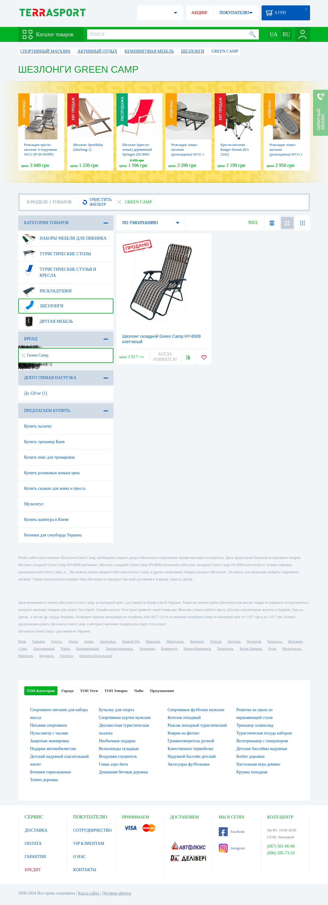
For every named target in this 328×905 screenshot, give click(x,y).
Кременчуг (169, 649)
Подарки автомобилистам (53, 748)
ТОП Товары (115, 690)
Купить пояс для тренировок (49, 457)
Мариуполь (175, 641)
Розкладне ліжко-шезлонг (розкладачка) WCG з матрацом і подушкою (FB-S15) (286, 154)
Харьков (38, 641)
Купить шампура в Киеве (46, 519)
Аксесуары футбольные (189, 764)
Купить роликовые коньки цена (52, 473)
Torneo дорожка (44, 780)
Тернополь (225, 649)
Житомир (295, 641)
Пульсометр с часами (49, 733)
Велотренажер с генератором (262, 741)
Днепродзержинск (119, 649)
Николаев (153, 641)
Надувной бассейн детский (192, 756)
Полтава (234, 641)
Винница (197, 641)
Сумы (22, 649)
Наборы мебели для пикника (64, 238)
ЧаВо (138, 690)
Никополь (25, 656)
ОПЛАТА (33, 843)
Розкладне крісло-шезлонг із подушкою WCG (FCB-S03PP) (40, 149)
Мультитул (33, 504)
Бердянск (47, 656)
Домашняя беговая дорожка (123, 772)
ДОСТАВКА (36, 830)
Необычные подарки (117, 741)
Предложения (162, 690)
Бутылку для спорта (116, 710)
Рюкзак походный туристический (197, 725)
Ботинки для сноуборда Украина (53, 535)
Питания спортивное (48, 725)
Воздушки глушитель (118, 756)
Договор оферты (116, 893)
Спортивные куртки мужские (125, 717)
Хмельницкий (43, 649)
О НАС (79, 856)
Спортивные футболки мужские (196, 710)
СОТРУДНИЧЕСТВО (92, 830)
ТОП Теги (89, 690)
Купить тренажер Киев (44, 441)
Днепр (73, 641)
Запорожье (108, 641)
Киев (22, 641)
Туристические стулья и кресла (59, 270)
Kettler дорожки (250, 756)
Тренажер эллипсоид (255, 725)
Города (67, 690)
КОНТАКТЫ (84, 870)
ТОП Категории (41, 690)
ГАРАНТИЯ (35, 856)
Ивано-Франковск (197, 649)
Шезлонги (42, 306)
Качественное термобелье (190, 748)
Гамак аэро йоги (113, 764)
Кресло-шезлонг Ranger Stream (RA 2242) (235, 149)
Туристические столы (56, 254)
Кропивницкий (87, 649)
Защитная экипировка (49, 741)
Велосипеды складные (119, 748)
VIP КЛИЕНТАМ (88, 843)
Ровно (65, 649)
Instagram (232, 848)
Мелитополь (291, 649)
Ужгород (66, 656)
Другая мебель (47, 321)
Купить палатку (38, 426)
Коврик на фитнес (184, 733)
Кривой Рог (130, 641)
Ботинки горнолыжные (50, 772)
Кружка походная (251, 772)
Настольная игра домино (258, 764)
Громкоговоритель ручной (191, 741)
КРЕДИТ (33, 870)
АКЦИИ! (199, 12)
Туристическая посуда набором (264, 733)
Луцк (272, 649)
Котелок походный (184, 717)
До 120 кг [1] (35, 393)
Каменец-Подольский (95, 656)
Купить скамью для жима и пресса (55, 488)
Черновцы (147, 649)
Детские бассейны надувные (261, 748)
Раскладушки (47, 291)
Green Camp (35, 355)
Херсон (215, 641)
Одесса (56, 641)
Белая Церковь (251, 649)
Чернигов (254, 641)
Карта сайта (88, 893)
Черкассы (274, 641)
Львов (88, 641)
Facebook (232, 831)
